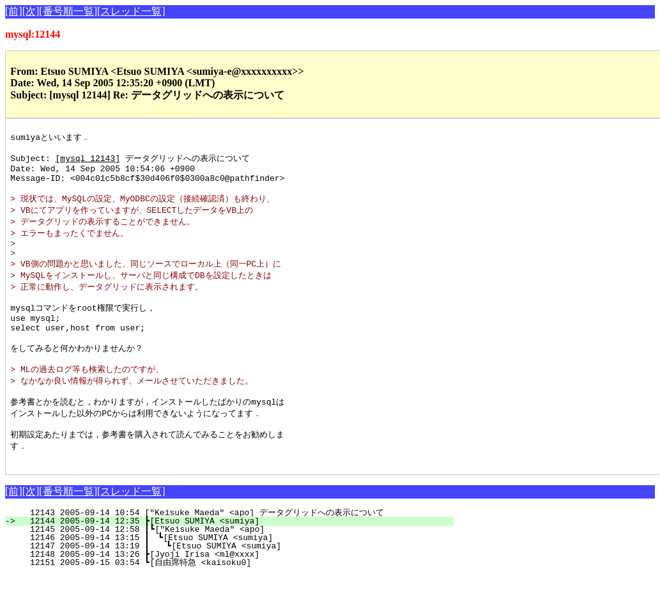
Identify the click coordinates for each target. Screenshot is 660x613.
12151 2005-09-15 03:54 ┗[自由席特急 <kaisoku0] (232, 600)
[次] (31, 11)
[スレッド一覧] (131, 11)
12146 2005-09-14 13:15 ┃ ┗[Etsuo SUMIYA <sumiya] (233, 575)
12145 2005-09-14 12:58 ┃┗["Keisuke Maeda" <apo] (234, 567)
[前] (13, 11)
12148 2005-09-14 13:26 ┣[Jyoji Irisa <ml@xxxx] (237, 592)
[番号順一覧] (68, 11)
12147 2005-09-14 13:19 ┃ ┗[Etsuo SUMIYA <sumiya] (232, 583)
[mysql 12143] (88, 161)
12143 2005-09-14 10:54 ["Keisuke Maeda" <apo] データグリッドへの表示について (226, 550)
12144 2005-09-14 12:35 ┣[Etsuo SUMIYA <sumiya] (237, 558)
